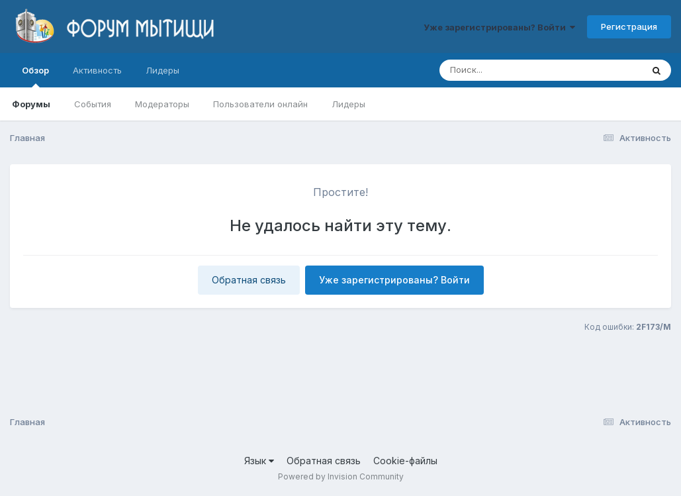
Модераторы (162, 104)
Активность (97, 70)
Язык (259, 460)
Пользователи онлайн (260, 104)
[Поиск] (515, 70)
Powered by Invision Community (341, 476)
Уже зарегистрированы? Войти (499, 27)
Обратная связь (249, 279)
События (92, 104)
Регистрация (629, 26)
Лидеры (348, 104)
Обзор (35, 76)
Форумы (31, 104)
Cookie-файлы (405, 460)
